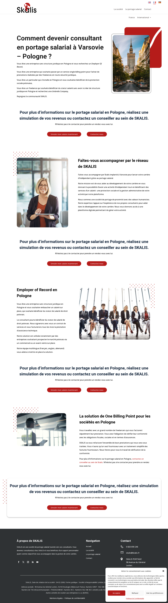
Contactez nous (96, 134)
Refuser (135, 593)
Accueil (88, 546)
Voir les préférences (154, 593)
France (132, 18)
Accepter (116, 593)
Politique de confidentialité (75, 598)
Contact (147, 9)
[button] (163, 571)
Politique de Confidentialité (135, 599)
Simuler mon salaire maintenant (64, 134)
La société (118, 9)
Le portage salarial (133, 9)
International (143, 18)
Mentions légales (56, 598)
